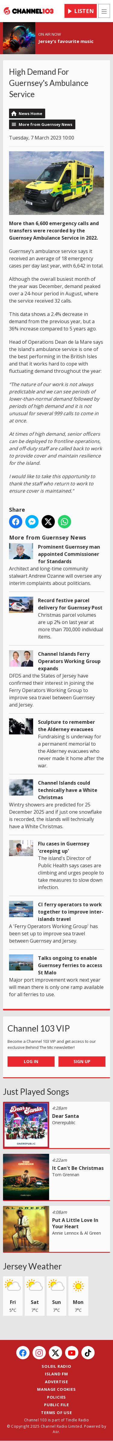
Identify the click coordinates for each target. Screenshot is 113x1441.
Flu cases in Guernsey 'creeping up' (63, 847)
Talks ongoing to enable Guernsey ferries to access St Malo (70, 965)
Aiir (56, 1431)
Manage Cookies (56, 1389)
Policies (56, 1397)
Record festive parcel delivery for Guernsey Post (70, 604)
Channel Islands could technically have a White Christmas (67, 790)
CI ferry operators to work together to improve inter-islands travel (70, 911)
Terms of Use (56, 1412)
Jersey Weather (32, 1266)
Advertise (56, 1381)
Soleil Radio (56, 1366)
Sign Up (82, 1061)
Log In (31, 1061)
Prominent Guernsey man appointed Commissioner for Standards (69, 554)
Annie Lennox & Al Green (76, 1233)
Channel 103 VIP (39, 1028)
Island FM (56, 1374)
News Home (30, 113)
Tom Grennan (65, 1174)
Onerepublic (63, 1122)
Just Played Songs (36, 1091)
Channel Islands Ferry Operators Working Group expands (69, 661)
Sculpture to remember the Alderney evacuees (66, 726)
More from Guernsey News (45, 124)
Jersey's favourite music (65, 41)
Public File (56, 1404)
